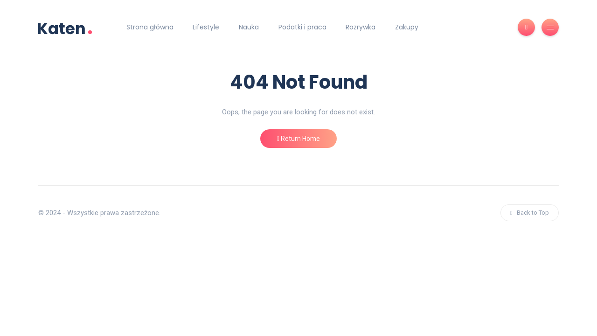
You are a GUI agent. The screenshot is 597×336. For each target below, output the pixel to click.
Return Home (298, 138)
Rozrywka (360, 27)
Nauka (249, 27)
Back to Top (529, 212)
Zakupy (406, 27)
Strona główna (150, 27)
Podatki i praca (302, 27)
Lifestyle (206, 27)
